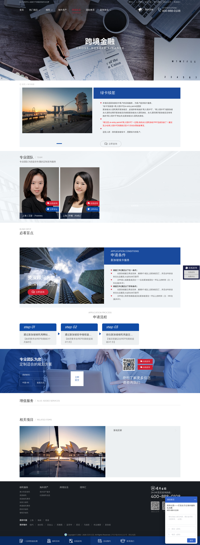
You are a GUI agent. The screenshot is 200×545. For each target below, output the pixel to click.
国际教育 (90, 10)
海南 (39, 520)
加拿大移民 (24, 502)
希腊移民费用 (25, 506)
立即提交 (77, 378)
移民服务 (24, 487)
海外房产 (62, 10)
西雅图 (59, 525)
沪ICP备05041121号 (119, 535)
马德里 (87, 525)
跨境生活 (76, 10)
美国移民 (23, 495)
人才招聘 (139, 2)
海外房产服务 (45, 492)
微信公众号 (167, 2)
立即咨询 (110, 143)
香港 (47, 520)
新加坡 (108, 525)
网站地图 (131, 535)
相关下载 (148, 2)
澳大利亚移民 (25, 492)
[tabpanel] (58, 110)
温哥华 (69, 525)
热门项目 (33, 10)
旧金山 (50, 525)
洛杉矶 (40, 525)
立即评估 (52, 209)
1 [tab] (59, 143)
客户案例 (157, 2)
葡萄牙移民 (24, 513)
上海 (32, 520)
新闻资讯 (104, 10)
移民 (48, 10)
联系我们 (177, 2)
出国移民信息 (45, 495)
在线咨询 (52, 203)
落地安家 (117, 430)
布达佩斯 (97, 525)
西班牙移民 (24, 509)
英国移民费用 (25, 499)
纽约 (32, 525)
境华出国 (90, 535)
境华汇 (130, 2)
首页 (22, 10)
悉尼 (78, 525)
